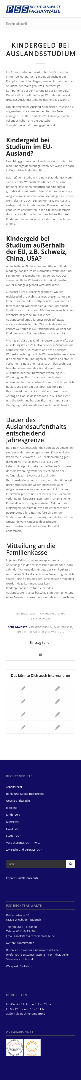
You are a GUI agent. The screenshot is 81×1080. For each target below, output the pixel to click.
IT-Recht (11, 808)
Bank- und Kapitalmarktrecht (25, 794)
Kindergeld (24, 632)
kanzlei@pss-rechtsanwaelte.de (34, 936)
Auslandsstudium (40, 627)
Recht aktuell (16, 23)
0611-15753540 (27, 927)
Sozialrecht (13, 829)
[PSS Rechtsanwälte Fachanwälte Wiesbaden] (33, 8)
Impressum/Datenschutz (22, 878)
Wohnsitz (57, 632)
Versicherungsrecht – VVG (23, 843)
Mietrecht (12, 822)
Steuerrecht (41, 632)
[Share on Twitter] (40, 654)
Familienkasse (63, 627)
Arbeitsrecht (14, 787)
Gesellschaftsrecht (18, 801)
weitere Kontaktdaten (20, 943)
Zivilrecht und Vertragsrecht (24, 849)
